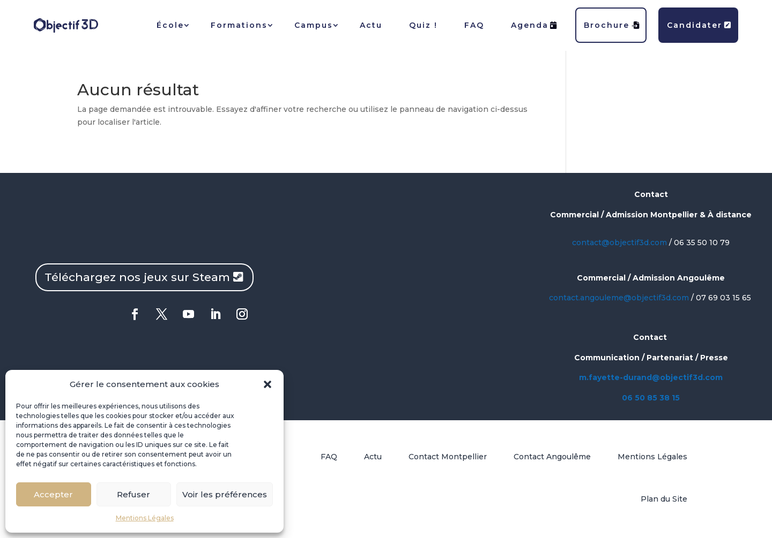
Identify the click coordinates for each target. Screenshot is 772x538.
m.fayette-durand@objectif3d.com (651, 377)
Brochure (612, 25)
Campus (313, 25)
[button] (267, 384)
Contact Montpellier (448, 456)
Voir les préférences (224, 494)
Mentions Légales (145, 518)
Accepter (53, 494)
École (170, 25)
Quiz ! (423, 25)
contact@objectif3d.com (619, 242)
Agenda (534, 25)
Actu (371, 25)
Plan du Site (664, 499)
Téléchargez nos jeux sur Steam (137, 277)
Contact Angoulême (552, 456)
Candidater (699, 25)
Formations (239, 25)
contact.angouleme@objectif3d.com (619, 297)
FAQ (474, 25)
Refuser (133, 494)
